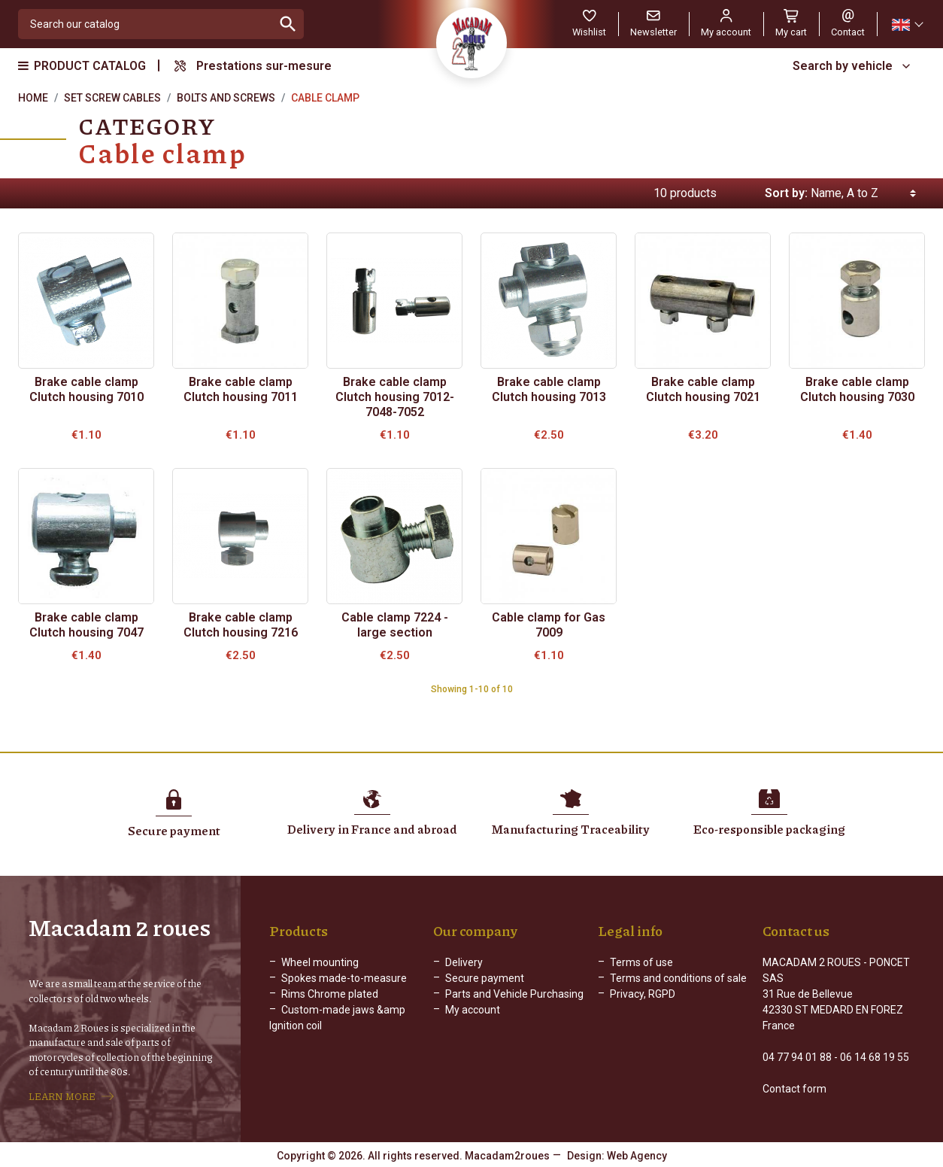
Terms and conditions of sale (678, 978)
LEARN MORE (62, 1096)
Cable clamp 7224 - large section (394, 625)
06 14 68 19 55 (874, 1057)
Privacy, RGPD (642, 994)
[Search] (145, 24)
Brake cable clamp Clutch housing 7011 (240, 389)
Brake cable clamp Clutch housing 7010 (86, 389)
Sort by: (786, 193)
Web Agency (637, 1156)
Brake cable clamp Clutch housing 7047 (86, 625)
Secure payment (484, 978)
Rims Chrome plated (329, 994)
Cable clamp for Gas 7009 (548, 625)
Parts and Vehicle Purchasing (514, 994)
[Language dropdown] (907, 24)
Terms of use (641, 962)
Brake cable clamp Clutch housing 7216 (240, 625)
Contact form (794, 1089)
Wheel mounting (320, 962)
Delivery (464, 962)
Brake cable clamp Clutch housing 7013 (549, 389)
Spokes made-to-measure (344, 978)
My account (472, 1010)
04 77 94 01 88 (797, 1057)
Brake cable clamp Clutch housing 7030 (857, 389)
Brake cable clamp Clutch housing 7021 (703, 389)
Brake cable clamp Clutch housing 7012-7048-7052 (394, 397)
